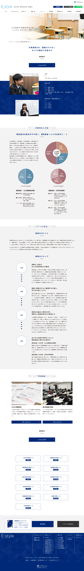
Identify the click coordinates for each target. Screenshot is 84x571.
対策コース (24, 11)
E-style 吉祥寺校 (60, 545)
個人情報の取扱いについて (42, 560)
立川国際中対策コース (49, 549)
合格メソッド (36, 538)
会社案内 (27, 560)
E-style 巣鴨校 (60, 537)
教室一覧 (33, 11)
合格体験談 (78, 11)
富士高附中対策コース (49, 544)
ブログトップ (78, 537)
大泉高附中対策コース (49, 546)
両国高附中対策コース (49, 542)
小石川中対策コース (49, 539)
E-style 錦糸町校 (60, 540)
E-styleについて (15, 11)
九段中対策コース (48, 553)
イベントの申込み (68, 524)
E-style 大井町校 (60, 541)
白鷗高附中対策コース (49, 540)
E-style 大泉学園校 (61, 548)
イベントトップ (70, 537)
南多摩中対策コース (49, 547)
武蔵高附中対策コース (49, 550)
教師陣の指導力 (37, 540)
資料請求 (58, 6)
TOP (6, 11)
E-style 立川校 (42, 65)
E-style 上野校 (60, 538)
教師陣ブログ (60, 11)
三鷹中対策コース (48, 551)
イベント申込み (68, 6)
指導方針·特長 (37, 537)
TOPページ (12, 41)
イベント (42, 11)
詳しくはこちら (26, 422)
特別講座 (51, 11)
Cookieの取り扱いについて (54, 560)
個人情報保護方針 (33, 560)
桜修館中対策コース (49, 543)
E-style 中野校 (60, 542)
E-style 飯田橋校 (60, 547)
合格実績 (69, 11)
